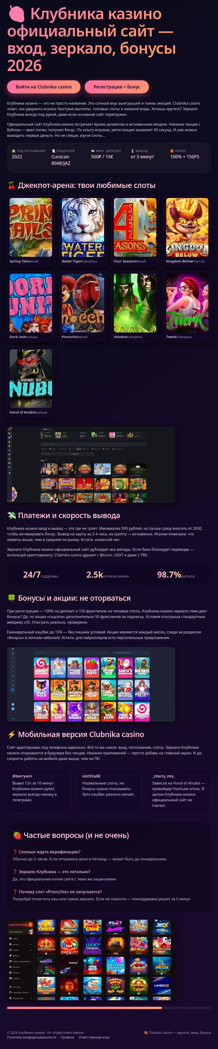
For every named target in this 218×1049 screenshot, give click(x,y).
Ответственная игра (94, 1037)
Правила (67, 1037)
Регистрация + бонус (117, 87)
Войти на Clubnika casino (44, 87)
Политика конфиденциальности (31, 1037)
